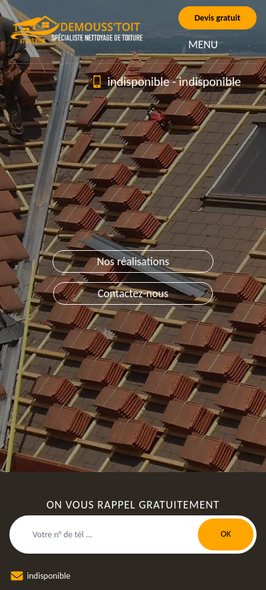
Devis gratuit (217, 18)
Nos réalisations (133, 261)
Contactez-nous (133, 293)
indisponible (138, 81)
